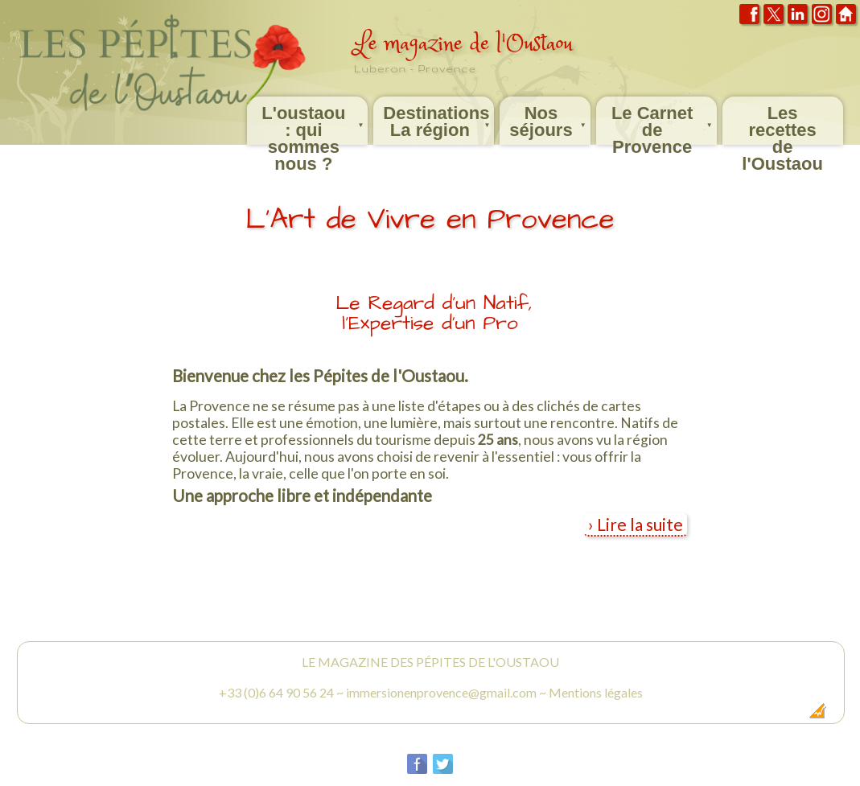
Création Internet (786, 715)
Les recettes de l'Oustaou (782, 124)
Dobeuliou (726, 715)
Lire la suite (640, 524)
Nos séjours (548, 118)
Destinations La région (437, 118)
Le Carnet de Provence (663, 121)
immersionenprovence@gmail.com (441, 692)
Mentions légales (596, 692)
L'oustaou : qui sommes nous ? (313, 121)
